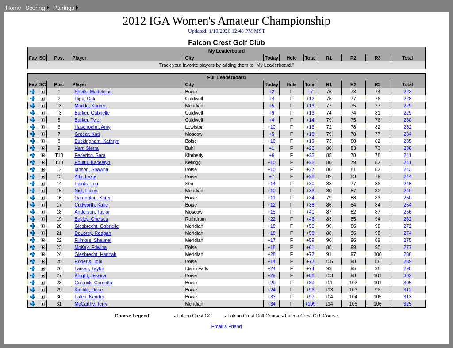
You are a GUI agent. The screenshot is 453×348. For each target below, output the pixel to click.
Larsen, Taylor (89, 268)
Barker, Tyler (87, 119)
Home (13, 7)
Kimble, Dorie (88, 289)
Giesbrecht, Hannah (95, 254)
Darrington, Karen (92, 197)
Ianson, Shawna (91, 169)
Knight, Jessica (90, 275)
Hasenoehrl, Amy (92, 127)
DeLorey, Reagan (92, 233)
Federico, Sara (89, 155)
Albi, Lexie (85, 176)
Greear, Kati (87, 134)
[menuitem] (13, 8)
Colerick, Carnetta (93, 282)
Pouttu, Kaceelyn (92, 162)
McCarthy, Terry (90, 303)
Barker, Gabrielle (91, 112)
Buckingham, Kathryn (96, 141)
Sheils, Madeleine (92, 91)
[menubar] (42, 8)
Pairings (64, 7)
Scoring (35, 7)
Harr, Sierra (86, 148)
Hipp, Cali (84, 98)
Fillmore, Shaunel (92, 240)
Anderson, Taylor (92, 211)
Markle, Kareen (90, 105)
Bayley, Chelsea (91, 219)
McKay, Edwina (90, 247)
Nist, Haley (85, 190)
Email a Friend (226, 326)
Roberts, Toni (88, 261)
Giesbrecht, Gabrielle (96, 226)
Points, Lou (86, 183)
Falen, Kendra (89, 296)
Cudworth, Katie (91, 204)
